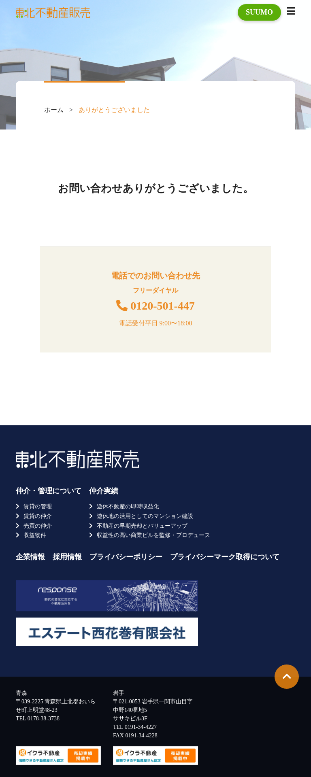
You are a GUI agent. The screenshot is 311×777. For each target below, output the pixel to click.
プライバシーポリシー (125, 557)
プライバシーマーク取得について (224, 557)
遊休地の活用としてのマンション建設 (145, 516)
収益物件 (34, 535)
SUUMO (259, 12)
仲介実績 (103, 491)
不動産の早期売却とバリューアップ (142, 526)
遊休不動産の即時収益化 (128, 506)
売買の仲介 (37, 526)
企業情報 (30, 557)
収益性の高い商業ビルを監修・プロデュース (153, 535)
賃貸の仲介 (37, 516)
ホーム (54, 109)
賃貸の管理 (37, 506)
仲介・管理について (48, 491)
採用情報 (67, 557)
